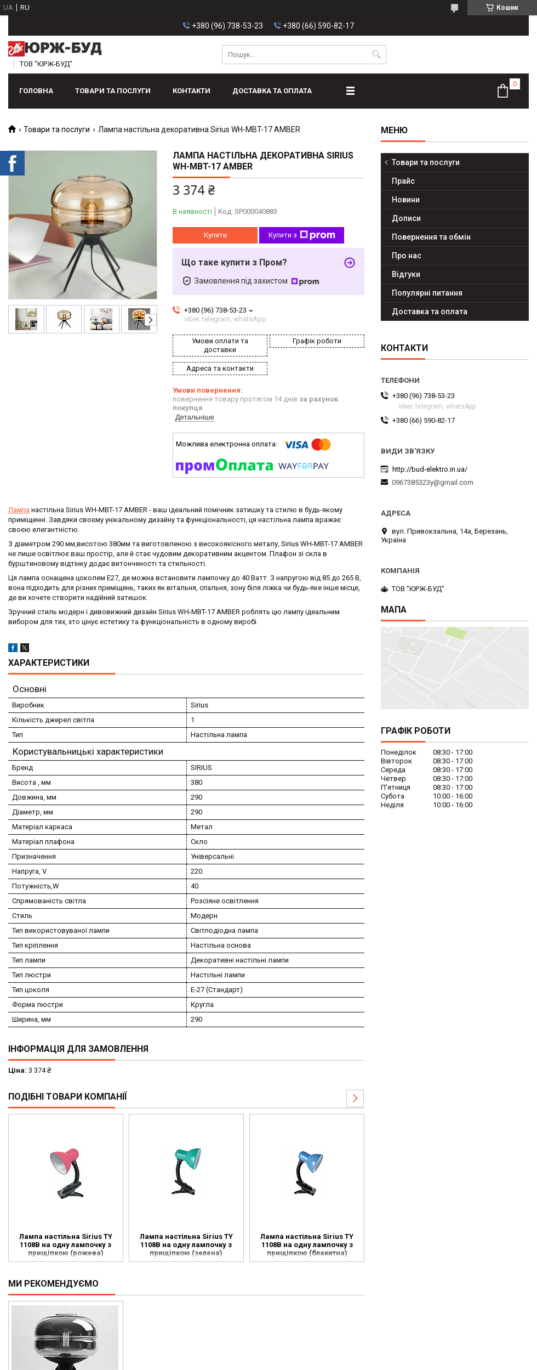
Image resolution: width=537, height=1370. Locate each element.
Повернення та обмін (431, 237)
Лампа (19, 510)
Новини (406, 199)
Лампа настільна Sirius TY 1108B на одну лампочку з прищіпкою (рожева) (65, 1244)
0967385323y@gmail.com (432, 482)
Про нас (406, 255)
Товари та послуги (113, 91)
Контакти (191, 91)
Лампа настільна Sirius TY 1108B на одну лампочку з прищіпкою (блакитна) (306, 1244)
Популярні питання (427, 292)
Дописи (406, 218)
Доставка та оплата (272, 91)
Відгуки (406, 274)
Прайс (403, 181)
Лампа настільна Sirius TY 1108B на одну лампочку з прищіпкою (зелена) (186, 1244)
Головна (36, 91)
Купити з (301, 235)
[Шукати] (376, 54)
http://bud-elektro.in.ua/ (429, 469)
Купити (215, 235)
